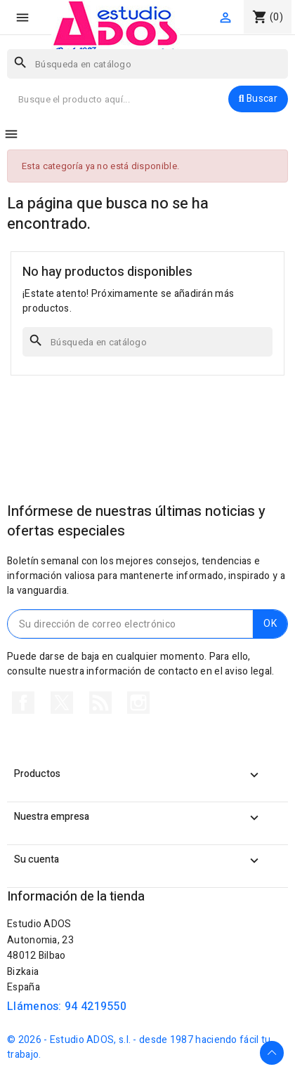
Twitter (62, 702)
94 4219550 (95, 1006)
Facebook (23, 702)
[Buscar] (147, 64)
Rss (100, 702)
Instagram (138, 702)
